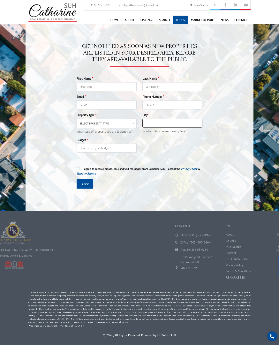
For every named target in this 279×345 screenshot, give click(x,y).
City (145, 115)
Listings (146, 20)
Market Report (203, 20)
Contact (241, 20)
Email (81, 97)
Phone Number (153, 97)
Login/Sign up (199, 4)
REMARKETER (166, 335)
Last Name (150, 78)
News (225, 20)
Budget (82, 140)
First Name (85, 78)
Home (114, 20)
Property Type (86, 115)
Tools (180, 20)
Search (164, 20)
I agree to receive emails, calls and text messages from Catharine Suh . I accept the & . (138, 171)
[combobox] (107, 123)
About (129, 20)
